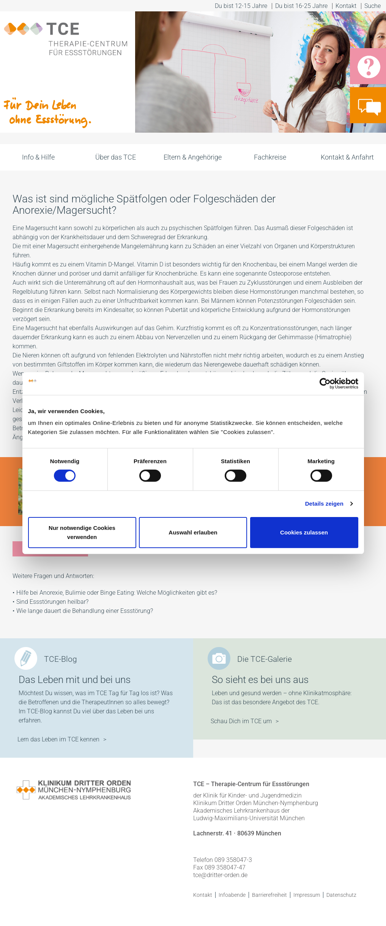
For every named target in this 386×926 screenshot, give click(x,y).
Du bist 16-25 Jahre (301, 5)
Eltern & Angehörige (193, 157)
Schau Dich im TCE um (241, 721)
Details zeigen (324, 503)
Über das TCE (115, 157)
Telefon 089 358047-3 (222, 859)
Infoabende (232, 895)
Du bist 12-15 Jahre (241, 5)
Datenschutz (341, 895)
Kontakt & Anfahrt (347, 157)
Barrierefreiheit (269, 895)
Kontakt (346, 5)
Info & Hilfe (38, 157)
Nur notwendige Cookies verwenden (82, 532)
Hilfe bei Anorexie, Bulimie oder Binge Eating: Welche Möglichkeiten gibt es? (116, 592)
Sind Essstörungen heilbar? (52, 601)
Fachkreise (270, 157)
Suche (373, 5)
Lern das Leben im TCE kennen (58, 739)
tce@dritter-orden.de (220, 875)
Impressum (306, 895)
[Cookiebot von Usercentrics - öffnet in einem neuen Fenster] (325, 383)
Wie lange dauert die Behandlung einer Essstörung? (84, 610)
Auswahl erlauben (193, 532)
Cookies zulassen (304, 532)
